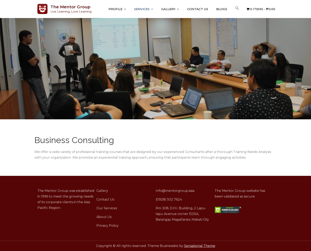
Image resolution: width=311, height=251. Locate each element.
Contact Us (197, 9)
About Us (104, 217)
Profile (115, 9)
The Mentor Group (70, 6)
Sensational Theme (199, 246)
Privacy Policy (107, 226)
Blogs (221, 9)
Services (142, 9)
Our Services (106, 208)
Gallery (168, 9)
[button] (237, 8)
